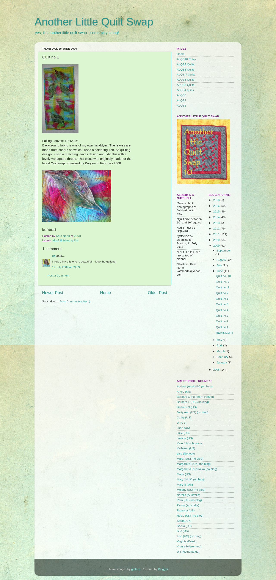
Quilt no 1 (222, 327)
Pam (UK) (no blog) (189, 500)
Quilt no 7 (222, 293)
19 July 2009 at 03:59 (66, 267)
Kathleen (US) (186, 448)
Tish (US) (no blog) (189, 536)
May (220, 339)
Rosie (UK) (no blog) (190, 515)
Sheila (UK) (184, 526)
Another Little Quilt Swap (93, 22)
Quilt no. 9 (222, 281)
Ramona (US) (186, 510)
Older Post (157, 292)
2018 (216, 200)
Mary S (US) (185, 484)
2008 (216, 369)
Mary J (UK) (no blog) (191, 479)
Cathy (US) (184, 417)
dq (54, 256)
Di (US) (181, 422)
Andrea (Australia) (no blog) (195, 386)
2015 (216, 211)
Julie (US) (183, 433)
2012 (216, 228)
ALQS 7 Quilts (186, 74)
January (222, 362)
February (223, 356)
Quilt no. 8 (222, 287)
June (220, 271)
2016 (216, 205)
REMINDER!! (224, 332)
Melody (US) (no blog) (191, 489)
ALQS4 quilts (185, 90)
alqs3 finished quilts (65, 240)
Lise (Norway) (186, 453)
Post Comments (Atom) (75, 301)
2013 (216, 223)
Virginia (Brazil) (186, 541)
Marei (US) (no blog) (190, 458)
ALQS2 (181, 100)
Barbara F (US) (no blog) (193, 402)
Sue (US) (183, 531)
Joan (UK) (183, 427)
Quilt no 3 (222, 315)
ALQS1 (181, 105)
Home (105, 292)
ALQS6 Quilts (185, 79)
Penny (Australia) (188, 505)
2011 (216, 234)
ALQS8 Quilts (185, 69)
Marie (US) (184, 474)
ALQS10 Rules (186, 59)
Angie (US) (184, 391)
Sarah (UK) (184, 520)
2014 (216, 217)
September (224, 250)
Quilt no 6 (222, 298)
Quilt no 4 (222, 310)
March (221, 351)
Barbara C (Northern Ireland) (195, 396)
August (222, 259)
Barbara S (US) (187, 407)
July (220, 265)
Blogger (163, 569)
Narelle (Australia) (188, 495)
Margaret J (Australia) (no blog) (197, 469)
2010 (216, 240)
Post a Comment (58, 275)
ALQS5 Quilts (185, 84)
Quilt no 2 (222, 321)
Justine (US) (185, 438)
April (220, 345)
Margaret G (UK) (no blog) (194, 463)
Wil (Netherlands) (188, 551)
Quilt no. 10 (223, 276)
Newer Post (52, 292)
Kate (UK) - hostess (189, 443)
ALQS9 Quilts (185, 64)
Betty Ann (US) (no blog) (192, 412)
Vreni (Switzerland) (189, 546)
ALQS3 (181, 95)
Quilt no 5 (222, 304)
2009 (216, 245)
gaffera (135, 569)
